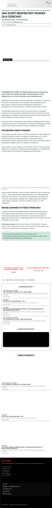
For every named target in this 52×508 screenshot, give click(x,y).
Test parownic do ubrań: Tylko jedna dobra (17, 292)
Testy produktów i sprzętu (18, 10)
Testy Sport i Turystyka (22, 19)
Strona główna (6, 10)
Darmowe (6, 299)
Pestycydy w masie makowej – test (14, 301)
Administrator (11, 25)
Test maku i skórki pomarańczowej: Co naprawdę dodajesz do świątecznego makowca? (23, 309)
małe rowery (10, 280)
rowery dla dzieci (19, 280)
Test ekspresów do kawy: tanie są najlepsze (17, 319)
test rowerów (30, 280)
